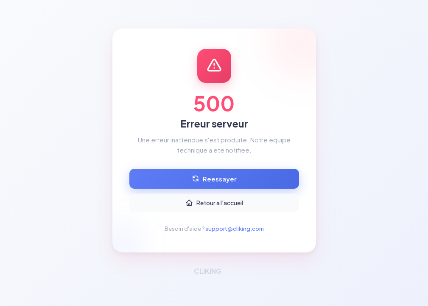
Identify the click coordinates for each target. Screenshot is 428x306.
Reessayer (214, 179)
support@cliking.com (234, 228)
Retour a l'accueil (214, 203)
